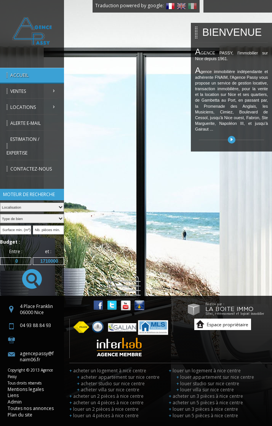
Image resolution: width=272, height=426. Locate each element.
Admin (15, 402)
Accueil (19, 75)
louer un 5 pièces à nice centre (203, 415)
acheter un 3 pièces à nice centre (206, 396)
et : (48, 251)
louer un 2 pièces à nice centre (104, 409)
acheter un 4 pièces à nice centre (106, 402)
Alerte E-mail (25, 123)
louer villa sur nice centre (205, 389)
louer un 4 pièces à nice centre (104, 415)
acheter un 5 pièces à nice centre (206, 402)
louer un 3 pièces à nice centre (203, 409)
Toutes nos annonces (31, 408)
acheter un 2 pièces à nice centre (106, 396)
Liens (13, 395)
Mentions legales (26, 389)
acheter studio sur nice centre (111, 383)
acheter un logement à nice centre (107, 370)
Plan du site (20, 415)
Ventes (18, 91)
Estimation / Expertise (22, 146)
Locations (23, 107)
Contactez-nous (31, 169)
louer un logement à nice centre (205, 370)
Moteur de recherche (29, 194)
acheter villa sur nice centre (108, 389)
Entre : (15, 251)
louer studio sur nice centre (207, 383)
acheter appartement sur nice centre (118, 377)
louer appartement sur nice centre (215, 377)
